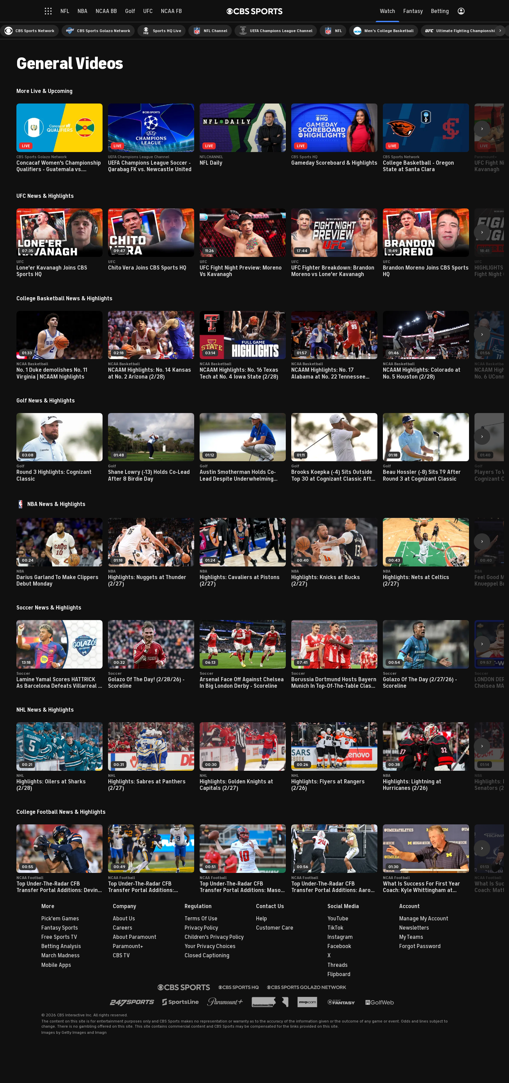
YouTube (337, 918)
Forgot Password (420, 946)
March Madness (60, 955)
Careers (122, 927)
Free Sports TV (59, 937)
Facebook (339, 946)
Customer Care (274, 927)
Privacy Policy (201, 927)
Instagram (340, 937)
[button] (500, 30)
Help (261, 918)
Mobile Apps (56, 965)
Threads (337, 965)
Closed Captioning (207, 955)
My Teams (411, 937)
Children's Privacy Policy (214, 937)
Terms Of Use (201, 918)
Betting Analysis (61, 946)
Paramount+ (128, 946)
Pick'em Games (60, 918)
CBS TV (121, 955)
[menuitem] (29, 31)
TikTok (335, 927)
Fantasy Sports (59, 927)
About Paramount (134, 937)
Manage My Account (423, 918)
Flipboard (338, 974)
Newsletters (414, 927)
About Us (124, 918)
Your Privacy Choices (210, 946)
